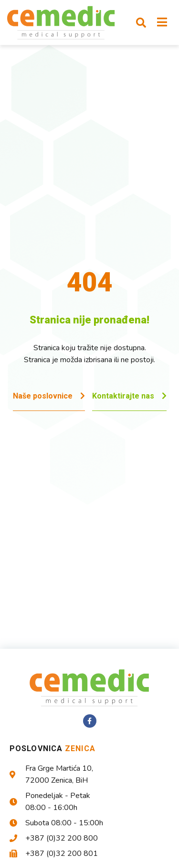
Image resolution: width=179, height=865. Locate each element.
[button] (141, 22)
